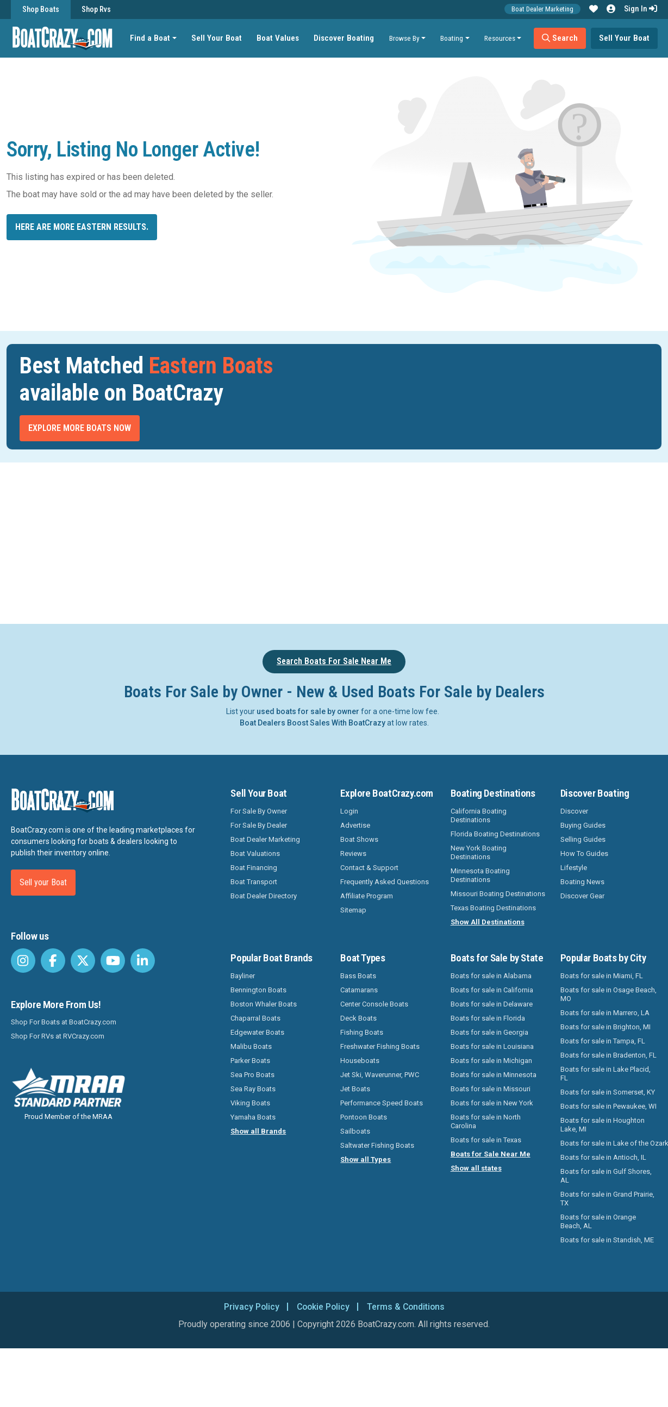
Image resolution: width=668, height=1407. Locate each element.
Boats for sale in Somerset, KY (607, 1092)
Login (349, 811)
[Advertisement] (363, 541)
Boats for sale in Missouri (490, 1089)
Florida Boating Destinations (495, 834)
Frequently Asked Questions (384, 882)
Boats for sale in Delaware (492, 1004)
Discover (574, 811)
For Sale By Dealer (258, 825)
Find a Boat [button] (150, 38)
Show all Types (365, 1159)
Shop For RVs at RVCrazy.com (57, 1036)
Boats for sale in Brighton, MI (605, 1027)
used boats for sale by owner (308, 711)
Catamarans (359, 990)
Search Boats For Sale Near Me (334, 661)
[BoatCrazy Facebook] (53, 960)
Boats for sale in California (492, 990)
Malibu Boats (251, 1046)
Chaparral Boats (255, 1018)
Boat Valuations (255, 853)
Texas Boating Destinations (493, 908)
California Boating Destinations (479, 815)
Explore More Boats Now (79, 428)
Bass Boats (358, 976)
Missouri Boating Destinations (498, 894)
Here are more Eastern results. (81, 227)
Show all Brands (258, 1131)
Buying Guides (582, 825)
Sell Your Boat (217, 38)
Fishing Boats (361, 1032)
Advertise (355, 825)
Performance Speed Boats (381, 1103)
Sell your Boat (43, 882)
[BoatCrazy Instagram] (23, 960)
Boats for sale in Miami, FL (601, 976)
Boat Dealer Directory (263, 896)
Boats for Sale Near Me (490, 1154)
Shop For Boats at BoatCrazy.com (63, 1022)
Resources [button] (500, 38)
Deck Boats (358, 1018)
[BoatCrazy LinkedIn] (142, 960)
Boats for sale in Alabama (491, 976)
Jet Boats (355, 1089)
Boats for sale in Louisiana (492, 1046)
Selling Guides (582, 839)
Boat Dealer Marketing (542, 9)
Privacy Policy (250, 1307)
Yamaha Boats (253, 1117)
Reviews (353, 853)
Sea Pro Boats (252, 1075)
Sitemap (353, 910)
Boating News (582, 882)
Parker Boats (250, 1060)
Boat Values (278, 38)
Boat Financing (253, 868)
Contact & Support (369, 868)
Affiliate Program (366, 896)
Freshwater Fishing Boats (380, 1046)
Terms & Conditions (407, 1307)
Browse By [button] (404, 38)
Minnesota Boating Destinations (480, 875)
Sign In (640, 9)
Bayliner (242, 976)
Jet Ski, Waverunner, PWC (379, 1075)
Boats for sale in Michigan (491, 1060)
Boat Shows (359, 839)
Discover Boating (344, 38)
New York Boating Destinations (479, 852)
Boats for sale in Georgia (489, 1032)
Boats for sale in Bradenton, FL (608, 1055)
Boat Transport (253, 882)
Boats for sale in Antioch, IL (603, 1157)
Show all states (476, 1168)
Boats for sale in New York (492, 1103)
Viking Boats (250, 1103)
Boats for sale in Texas (486, 1140)
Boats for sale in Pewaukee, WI (608, 1106)
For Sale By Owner (258, 811)
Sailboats (355, 1131)
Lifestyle (573, 868)
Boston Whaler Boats (263, 1004)
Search (560, 38)
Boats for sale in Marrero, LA (605, 1013)
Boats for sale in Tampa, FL (602, 1041)
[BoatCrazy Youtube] (113, 960)
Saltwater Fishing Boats (377, 1145)
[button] (593, 9)
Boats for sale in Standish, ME (607, 1240)
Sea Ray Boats (253, 1089)
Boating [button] (452, 38)
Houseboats (359, 1060)
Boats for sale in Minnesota (493, 1075)
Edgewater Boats (257, 1032)
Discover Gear (582, 896)
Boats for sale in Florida (488, 1018)
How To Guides (584, 853)
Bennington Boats (258, 990)
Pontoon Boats (363, 1117)
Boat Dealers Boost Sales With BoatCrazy (312, 722)
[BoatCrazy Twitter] (83, 960)
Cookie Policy (322, 1307)
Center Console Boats (374, 1004)
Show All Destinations (488, 922)
